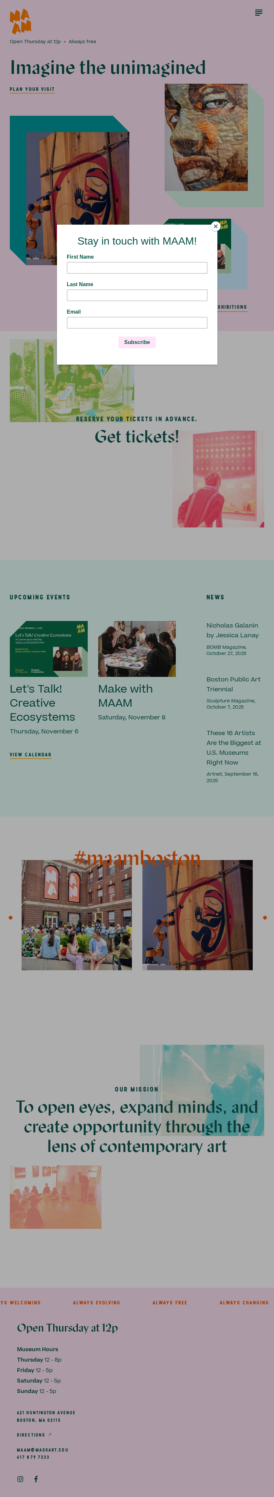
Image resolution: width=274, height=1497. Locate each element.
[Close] (216, 226)
